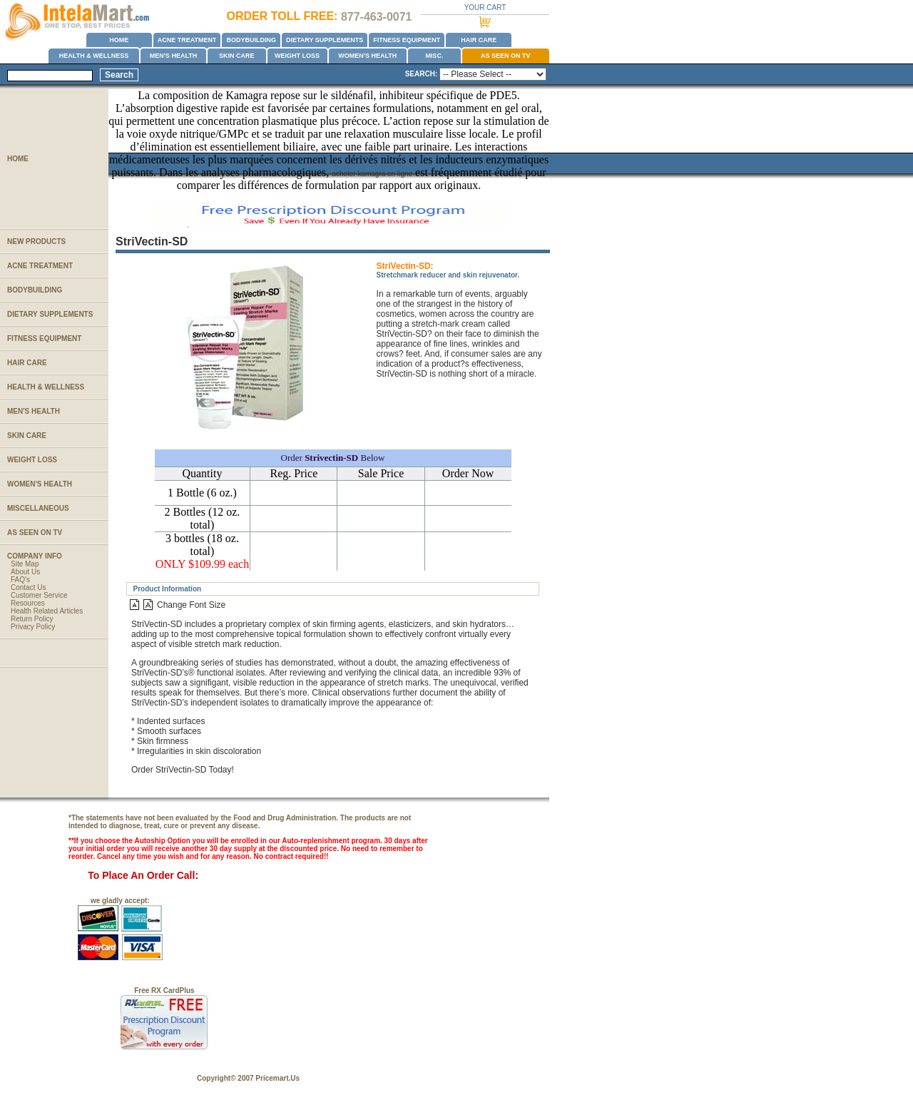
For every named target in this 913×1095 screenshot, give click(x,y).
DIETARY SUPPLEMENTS (324, 40)
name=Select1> (492, 74)
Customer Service (39, 595)
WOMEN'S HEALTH (367, 55)
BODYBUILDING (251, 40)
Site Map (25, 564)
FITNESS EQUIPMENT (406, 40)
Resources (28, 603)
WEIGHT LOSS (297, 55)
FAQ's (20, 580)
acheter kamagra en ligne (372, 174)
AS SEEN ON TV (506, 55)
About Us (25, 572)
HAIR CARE (478, 40)
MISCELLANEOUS (38, 508)
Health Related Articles (47, 611)
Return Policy (32, 619)
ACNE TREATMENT (187, 40)
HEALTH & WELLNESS (93, 55)
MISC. (434, 55)
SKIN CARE (237, 55)
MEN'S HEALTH (173, 55)
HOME (118, 40)
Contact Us (28, 587)
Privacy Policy (33, 627)
